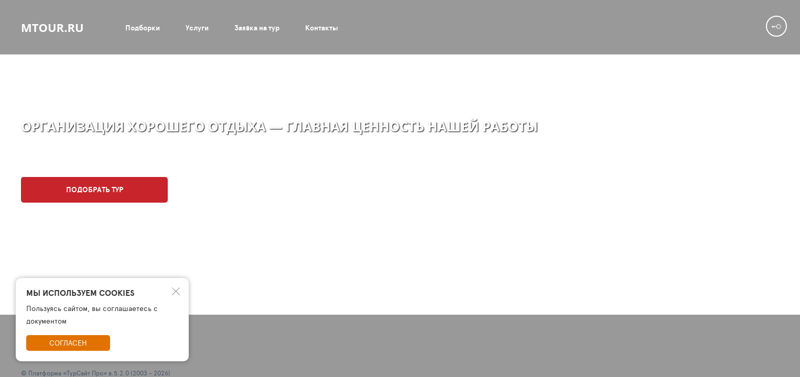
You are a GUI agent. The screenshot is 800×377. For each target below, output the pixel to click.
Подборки (142, 28)
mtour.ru (52, 27)
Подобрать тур (94, 189)
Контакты (321, 28)
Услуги (197, 28)
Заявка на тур (256, 28)
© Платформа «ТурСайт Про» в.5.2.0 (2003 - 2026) (95, 373)
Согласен (68, 343)
